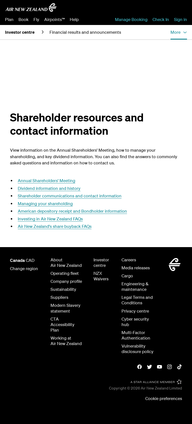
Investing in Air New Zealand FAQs (50, 218)
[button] (178, 32)
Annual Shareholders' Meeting (46, 180)
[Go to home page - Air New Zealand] (31, 7)
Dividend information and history (49, 188)
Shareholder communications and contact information (70, 195)
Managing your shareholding (45, 203)
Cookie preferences (163, 398)
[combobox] (151, 9)
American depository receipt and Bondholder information (72, 211)
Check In (160, 19)
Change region (24, 268)
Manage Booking (131, 19)
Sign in (180, 19)
